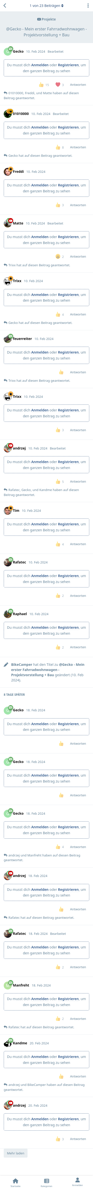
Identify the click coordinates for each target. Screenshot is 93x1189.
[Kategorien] (46, 1182)
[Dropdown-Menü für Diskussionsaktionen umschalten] (88, 5)
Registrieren (68, 65)
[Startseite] (15, 1182)
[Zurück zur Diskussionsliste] (5, 5)
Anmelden (40, 65)
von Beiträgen (46, 5)
